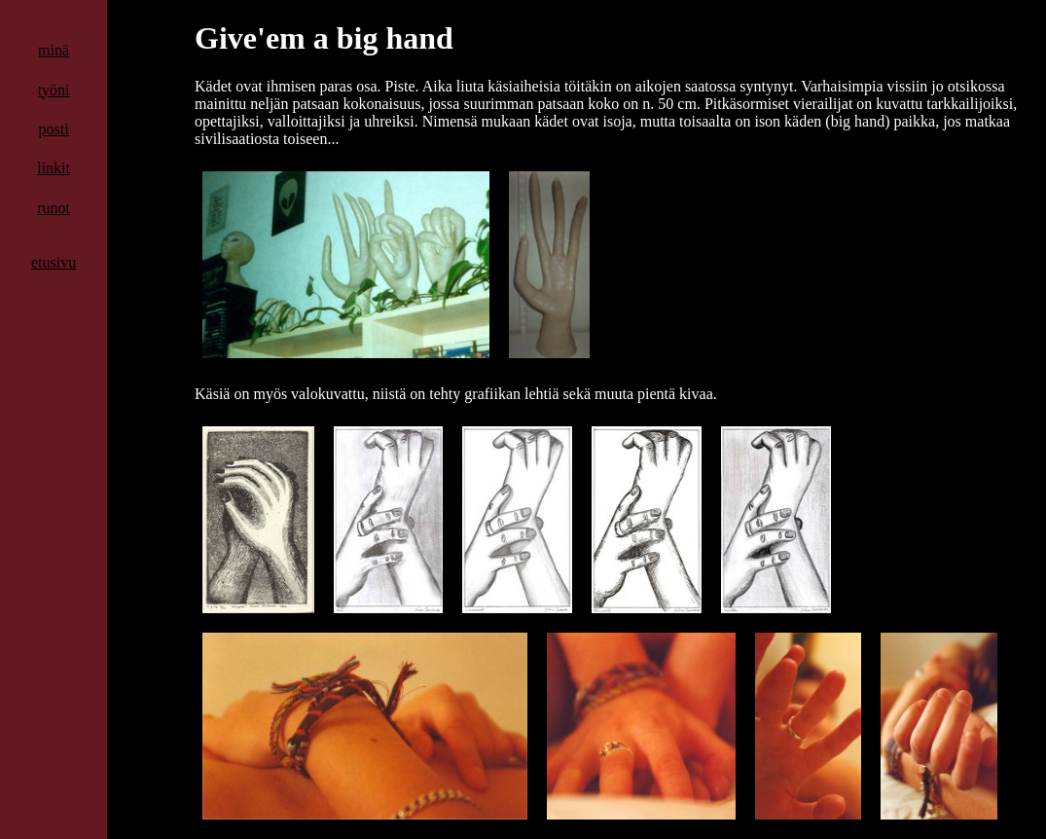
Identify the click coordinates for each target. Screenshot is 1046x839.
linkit (53, 168)
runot (53, 208)
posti (54, 129)
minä (53, 50)
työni (54, 90)
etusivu (53, 262)
